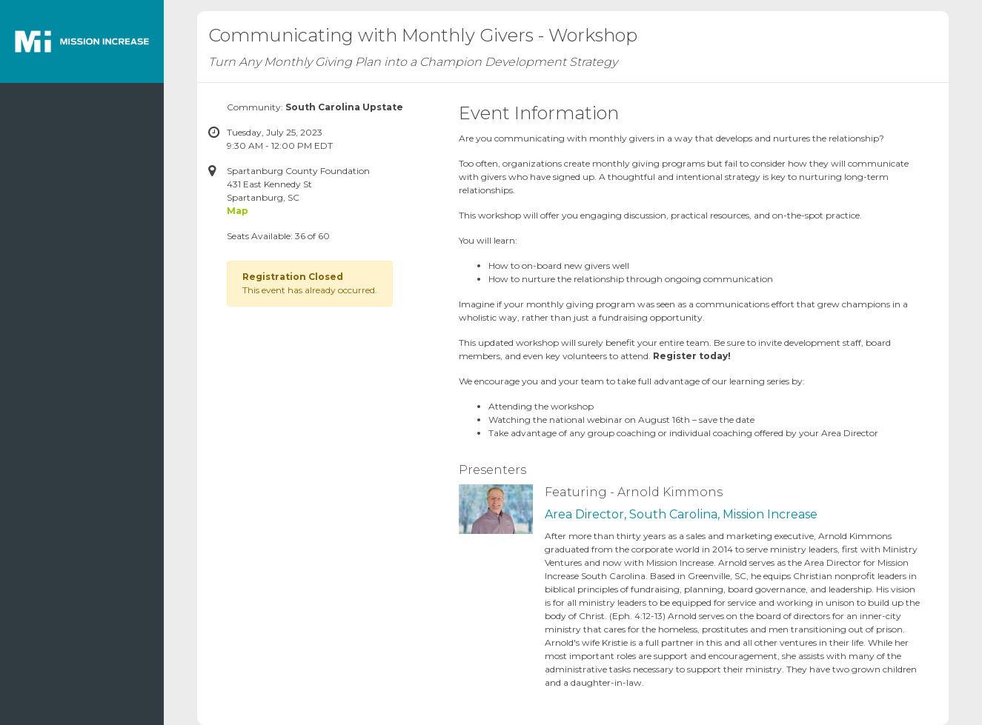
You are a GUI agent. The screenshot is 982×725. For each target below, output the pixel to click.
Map (237, 210)
